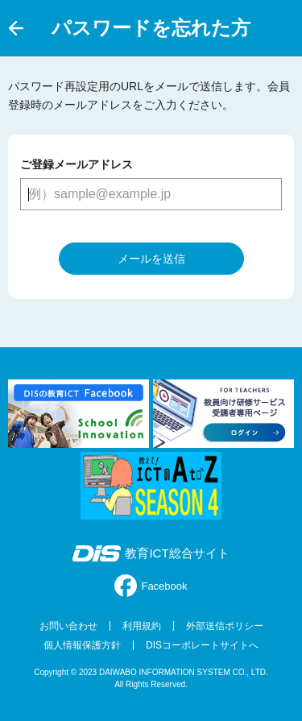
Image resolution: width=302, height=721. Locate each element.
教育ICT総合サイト (150, 553)
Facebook (150, 585)
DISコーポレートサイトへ (202, 645)
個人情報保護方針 (82, 645)
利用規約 (141, 626)
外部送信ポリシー (224, 626)
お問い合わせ (68, 626)
